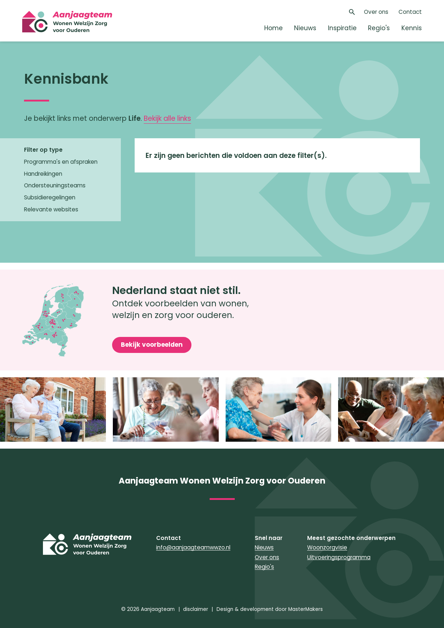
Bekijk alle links (167, 118)
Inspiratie (342, 28)
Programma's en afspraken (61, 162)
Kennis (411, 28)
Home (273, 28)
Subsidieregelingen (49, 197)
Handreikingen (43, 174)
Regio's (379, 28)
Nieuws (305, 28)
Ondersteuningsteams (55, 185)
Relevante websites (51, 209)
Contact (410, 12)
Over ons (376, 12)
